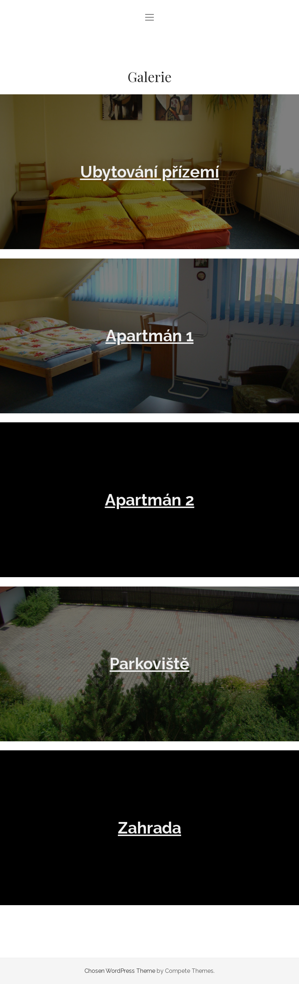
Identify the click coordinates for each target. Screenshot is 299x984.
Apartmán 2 (149, 499)
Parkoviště (149, 663)
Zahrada (149, 827)
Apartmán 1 (150, 335)
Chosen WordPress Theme (119, 970)
